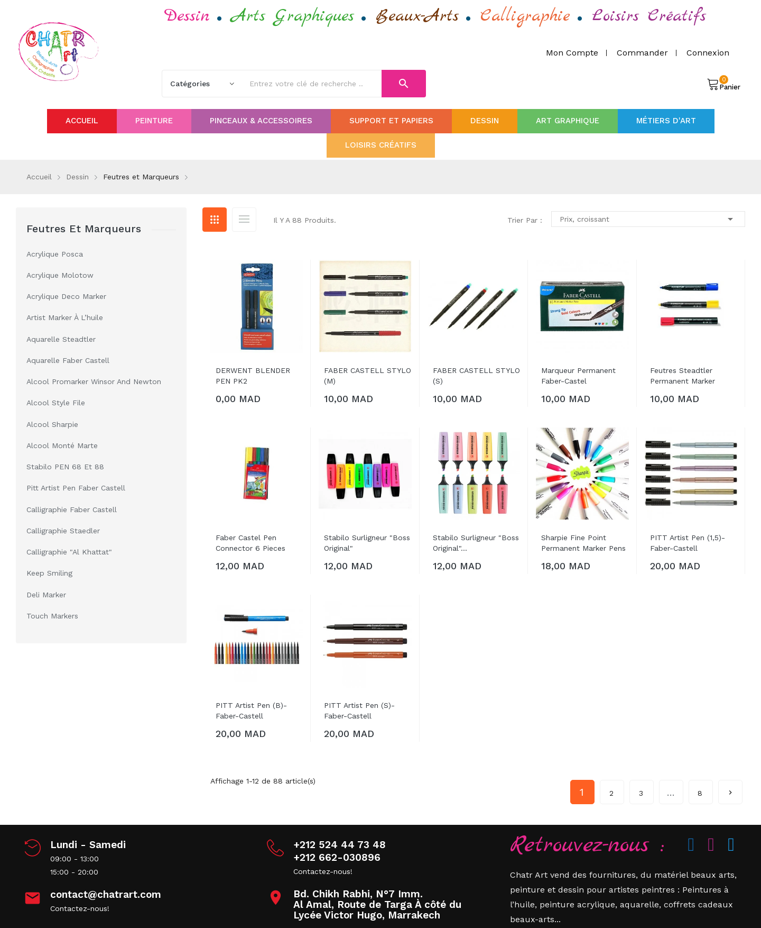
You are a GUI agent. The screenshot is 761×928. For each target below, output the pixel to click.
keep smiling (49, 573)
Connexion (707, 53)
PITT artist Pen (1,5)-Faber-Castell (687, 542)
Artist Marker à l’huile (64, 317)
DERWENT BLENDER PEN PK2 (253, 375)
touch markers (52, 616)
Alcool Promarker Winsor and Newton (93, 381)
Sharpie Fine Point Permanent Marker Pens (583, 542)
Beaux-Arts (417, 16)
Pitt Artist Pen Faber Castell (75, 488)
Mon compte (572, 53)
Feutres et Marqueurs (83, 228)
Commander (642, 53)
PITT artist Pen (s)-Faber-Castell (359, 710)
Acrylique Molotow (60, 275)
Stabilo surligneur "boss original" (367, 542)
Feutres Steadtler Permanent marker (682, 375)
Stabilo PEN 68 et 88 (65, 466)
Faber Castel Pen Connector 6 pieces (250, 542)
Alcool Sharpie (52, 424)
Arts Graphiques (292, 16)
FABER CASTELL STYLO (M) (367, 375)
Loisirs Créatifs (649, 16)
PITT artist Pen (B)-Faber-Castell (251, 710)
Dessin (187, 16)
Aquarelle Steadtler (61, 339)
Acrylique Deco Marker (66, 296)
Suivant (730, 788)
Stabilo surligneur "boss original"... (476, 542)
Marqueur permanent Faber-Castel (578, 375)
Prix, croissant (648, 219)
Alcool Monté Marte (62, 445)
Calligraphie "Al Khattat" (69, 552)
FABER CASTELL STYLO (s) (476, 375)
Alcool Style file (55, 402)
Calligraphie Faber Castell (71, 509)
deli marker (46, 594)
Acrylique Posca (54, 254)
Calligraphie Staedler (63, 530)
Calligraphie (525, 16)
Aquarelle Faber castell (67, 360)
